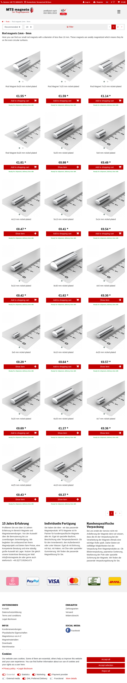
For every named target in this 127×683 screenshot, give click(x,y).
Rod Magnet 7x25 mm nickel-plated (63, 86)
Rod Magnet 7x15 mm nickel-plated (105, 86)
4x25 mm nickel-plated (21, 485)
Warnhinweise (8, 647)
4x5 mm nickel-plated (106, 286)
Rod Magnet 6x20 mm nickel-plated (21, 153)
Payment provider (60, 674)
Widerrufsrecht (72, 615)
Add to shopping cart (24, 101)
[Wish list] (113, 2)
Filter (70, 27)
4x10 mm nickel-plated (63, 485)
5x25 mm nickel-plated (63, 153)
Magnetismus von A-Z (11, 636)
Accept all (105, 659)
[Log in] (86, 2)
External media (13, 678)
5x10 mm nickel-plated (21, 286)
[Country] (107, 2)
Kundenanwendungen (11, 629)
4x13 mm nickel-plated (21, 219)
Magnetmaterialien (10, 640)
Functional (59, 678)
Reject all (106, 671)
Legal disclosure (9, 619)
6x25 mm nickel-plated (63, 419)
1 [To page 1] (113, 27)
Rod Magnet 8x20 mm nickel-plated (21, 86)
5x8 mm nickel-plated (106, 153)
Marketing (41, 674)
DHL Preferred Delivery (37, 678)
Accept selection (106, 665)
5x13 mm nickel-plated (63, 219)
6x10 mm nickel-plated (63, 352)
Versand (69, 612)
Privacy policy (9, 668)
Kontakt (5, 608)
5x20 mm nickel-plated (21, 419)
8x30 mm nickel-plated (63, 286)
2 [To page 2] (117, 27)
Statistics (26, 674)
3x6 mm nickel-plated (21, 352)
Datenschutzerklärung (11, 612)
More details (71, 678)
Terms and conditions (11, 615)
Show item (68, 167)
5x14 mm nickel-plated (106, 219)
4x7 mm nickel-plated (106, 419)
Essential (11, 674)
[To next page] (122, 27)
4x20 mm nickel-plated (106, 352)
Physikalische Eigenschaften (14, 633)
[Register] (98, 2)
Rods (7, 21)
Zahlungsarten (72, 608)
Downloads (7, 643)
